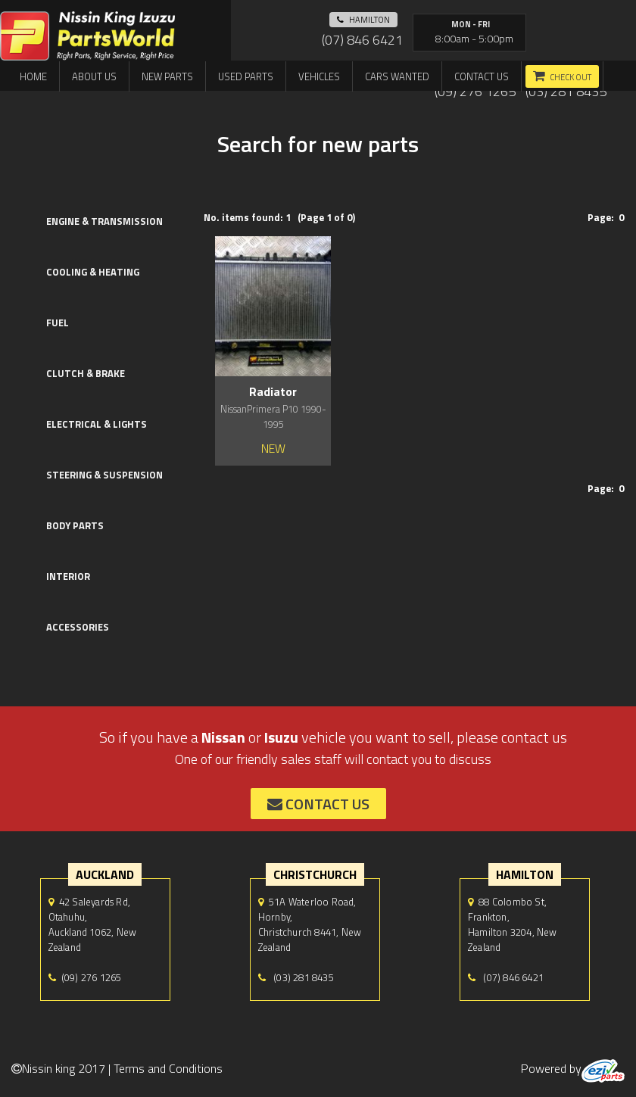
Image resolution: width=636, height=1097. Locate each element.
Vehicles (319, 76)
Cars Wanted (397, 76)
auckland (105, 874)
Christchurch (315, 874)
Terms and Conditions (168, 1068)
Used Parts (245, 76)
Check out (570, 77)
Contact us (481, 76)
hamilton (363, 20)
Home (33, 76)
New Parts (167, 76)
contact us (318, 803)
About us (94, 76)
